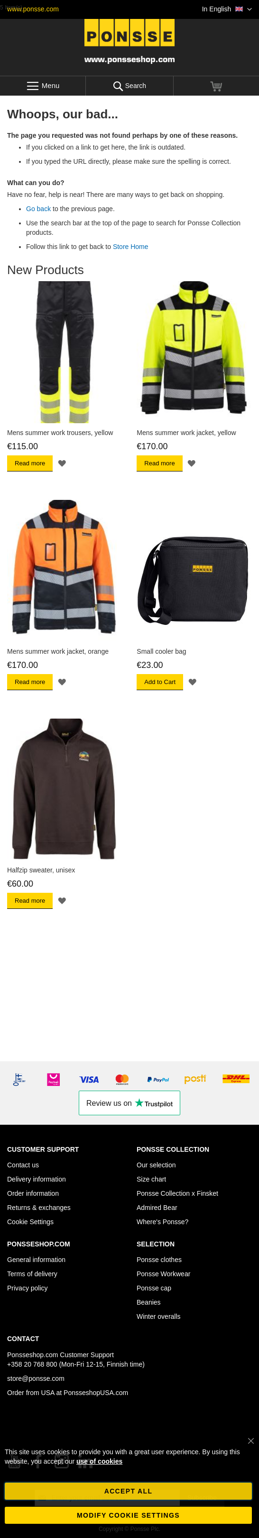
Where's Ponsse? (162, 1222)
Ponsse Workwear (163, 1274)
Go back (38, 209)
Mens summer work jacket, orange (58, 651)
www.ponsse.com (33, 9)
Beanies (149, 1302)
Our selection (156, 1165)
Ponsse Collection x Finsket (177, 1193)
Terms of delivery (32, 1274)
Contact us (23, 1165)
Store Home (130, 246)
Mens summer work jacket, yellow (186, 432)
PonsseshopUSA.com (96, 1392)
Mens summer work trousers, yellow (60, 432)
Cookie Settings (30, 1222)
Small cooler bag (161, 651)
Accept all (128, 1491)
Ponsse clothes (159, 1259)
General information (36, 1259)
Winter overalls (159, 1316)
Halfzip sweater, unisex (41, 870)
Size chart (151, 1179)
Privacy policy (27, 1288)
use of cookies (99, 1461)
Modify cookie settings (128, 1515)
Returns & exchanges (39, 1207)
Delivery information (36, 1179)
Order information (33, 1193)
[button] (227, 9)
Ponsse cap (154, 1288)
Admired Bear (157, 1207)
